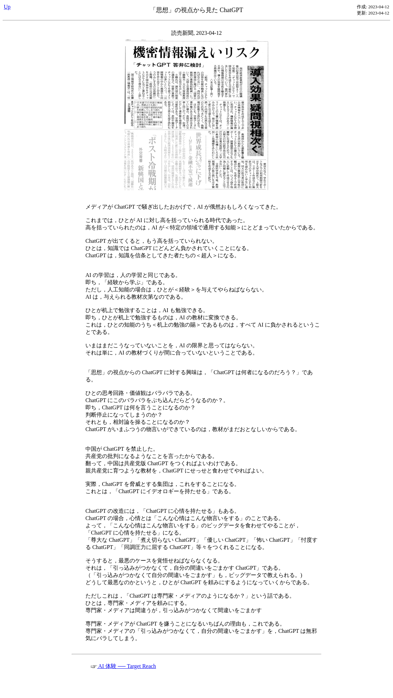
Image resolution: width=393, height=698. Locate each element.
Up (7, 7)
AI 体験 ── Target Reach (123, 666)
